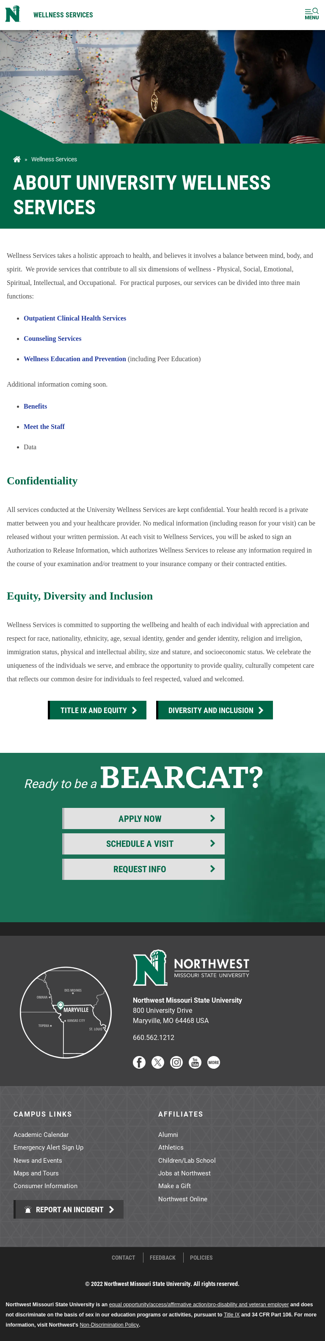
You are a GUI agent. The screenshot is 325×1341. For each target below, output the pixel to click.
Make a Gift (174, 1185)
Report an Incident (64, 1209)
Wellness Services (63, 14)
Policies (201, 1257)
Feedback (163, 1257)
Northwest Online (182, 1198)
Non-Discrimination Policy (109, 1325)
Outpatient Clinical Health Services (75, 318)
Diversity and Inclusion (210, 710)
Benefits (35, 406)
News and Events (38, 1160)
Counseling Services (52, 338)
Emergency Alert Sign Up (48, 1147)
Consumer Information (45, 1185)
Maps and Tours (36, 1173)
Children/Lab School (187, 1160)
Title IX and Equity (94, 710)
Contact (123, 1257)
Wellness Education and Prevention (75, 358)
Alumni (168, 1134)
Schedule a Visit (140, 843)
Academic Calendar (41, 1134)
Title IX (232, 1315)
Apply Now (140, 818)
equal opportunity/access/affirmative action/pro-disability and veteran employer (199, 1305)
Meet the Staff (44, 426)
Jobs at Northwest (184, 1173)
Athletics (171, 1147)
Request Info (139, 869)
